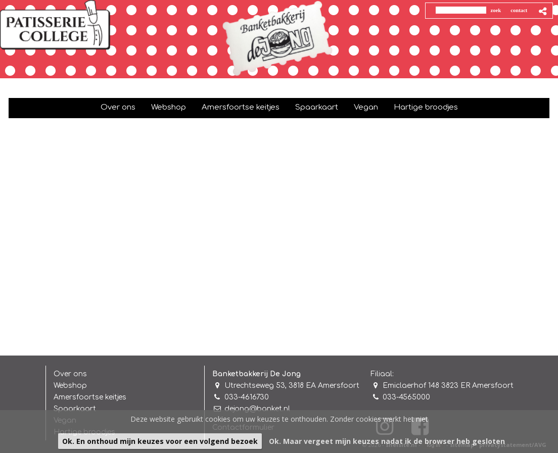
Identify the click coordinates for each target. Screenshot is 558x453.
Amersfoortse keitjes (90, 397)
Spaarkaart (75, 409)
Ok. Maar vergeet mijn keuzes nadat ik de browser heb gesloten (387, 441)
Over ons (70, 374)
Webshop (70, 385)
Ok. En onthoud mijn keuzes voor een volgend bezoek (160, 441)
